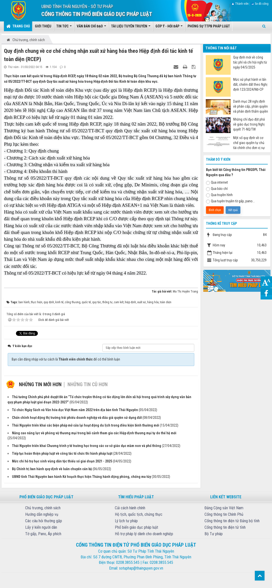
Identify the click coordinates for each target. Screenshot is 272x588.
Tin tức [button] (64, 27)
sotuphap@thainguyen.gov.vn (141, 568)
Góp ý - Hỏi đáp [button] (169, 27)
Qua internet (217, 182)
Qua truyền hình (219, 195)
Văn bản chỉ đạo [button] (91, 27)
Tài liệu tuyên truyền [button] (130, 27)
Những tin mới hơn (40, 384)
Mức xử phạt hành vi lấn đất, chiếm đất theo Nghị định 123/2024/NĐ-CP (250, 84)
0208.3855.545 (127, 562)
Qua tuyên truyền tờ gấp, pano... (230, 201)
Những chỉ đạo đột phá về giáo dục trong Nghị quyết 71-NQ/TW (249, 124)
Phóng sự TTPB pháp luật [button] (209, 26)
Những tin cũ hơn (88, 384)
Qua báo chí (217, 189)
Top (260, 576)
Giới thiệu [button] (43, 26)
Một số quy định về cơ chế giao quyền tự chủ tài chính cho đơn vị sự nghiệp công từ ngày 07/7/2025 (249, 143)
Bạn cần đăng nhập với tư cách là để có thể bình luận (66, 359)
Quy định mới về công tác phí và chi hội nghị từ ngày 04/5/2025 (250, 62)
